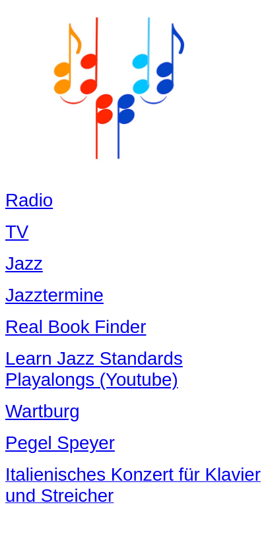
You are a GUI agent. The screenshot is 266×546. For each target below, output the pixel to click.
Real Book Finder (75, 327)
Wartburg (42, 411)
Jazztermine (54, 295)
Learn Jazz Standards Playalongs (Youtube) (94, 369)
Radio (29, 200)
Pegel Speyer (60, 443)
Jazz (24, 263)
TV (16, 232)
